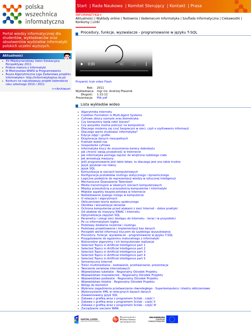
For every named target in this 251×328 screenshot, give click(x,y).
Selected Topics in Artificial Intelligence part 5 (113, 258)
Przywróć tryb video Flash (94, 81)
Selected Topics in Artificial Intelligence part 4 (113, 255)
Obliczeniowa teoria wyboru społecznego (110, 201)
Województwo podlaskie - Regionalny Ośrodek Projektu (119, 278)
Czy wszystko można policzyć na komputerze (113, 125)
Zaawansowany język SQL (99, 295)
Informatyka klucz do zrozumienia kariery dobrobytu (118, 148)
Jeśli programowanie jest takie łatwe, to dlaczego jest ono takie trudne (131, 161)
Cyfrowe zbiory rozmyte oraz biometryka (110, 118)
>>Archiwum (61, 88)
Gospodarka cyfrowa (95, 145)
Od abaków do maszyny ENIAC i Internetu (110, 211)
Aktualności (84, 18)
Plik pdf (102, 97)
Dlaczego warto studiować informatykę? (109, 132)
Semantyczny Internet (96, 261)
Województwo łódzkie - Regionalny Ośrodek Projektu (118, 281)
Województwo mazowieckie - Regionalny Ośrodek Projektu (122, 275)
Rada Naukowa (107, 5)
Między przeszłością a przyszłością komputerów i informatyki (124, 188)
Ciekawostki (231, 18)
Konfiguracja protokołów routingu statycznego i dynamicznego (125, 175)
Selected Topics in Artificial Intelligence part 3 (113, 251)
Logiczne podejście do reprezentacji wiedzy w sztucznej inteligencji (128, 178)
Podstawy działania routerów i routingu (108, 225)
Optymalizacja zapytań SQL (100, 215)
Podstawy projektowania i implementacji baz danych (118, 228)
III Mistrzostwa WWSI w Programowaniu (33, 71)
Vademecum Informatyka (160, 18)
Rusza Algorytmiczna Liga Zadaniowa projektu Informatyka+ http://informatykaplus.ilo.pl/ (38, 76)
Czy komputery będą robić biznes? (105, 122)
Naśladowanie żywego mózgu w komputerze (112, 195)
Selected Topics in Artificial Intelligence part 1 (113, 245)
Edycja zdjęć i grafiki (95, 135)
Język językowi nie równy (98, 165)
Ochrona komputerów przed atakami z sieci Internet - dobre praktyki (129, 208)
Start (82, 5)
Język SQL (88, 168)
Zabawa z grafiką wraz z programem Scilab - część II (118, 301)
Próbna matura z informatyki (26, 67)
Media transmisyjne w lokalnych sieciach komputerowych (121, 185)
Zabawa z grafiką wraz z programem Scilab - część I (117, 298)
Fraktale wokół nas (94, 142)
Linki (96, 22)
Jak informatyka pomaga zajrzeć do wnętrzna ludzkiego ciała (124, 155)
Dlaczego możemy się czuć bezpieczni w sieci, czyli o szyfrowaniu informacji (135, 128)
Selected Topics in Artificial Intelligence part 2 (113, 248)
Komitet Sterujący (146, 5)
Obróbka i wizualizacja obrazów (103, 205)
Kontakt (177, 5)
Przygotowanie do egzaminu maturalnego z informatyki (120, 238)
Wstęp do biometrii (94, 285)
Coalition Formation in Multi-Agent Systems (111, 115)
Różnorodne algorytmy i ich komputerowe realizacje (117, 241)
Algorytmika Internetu (96, 112)
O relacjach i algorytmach (99, 198)
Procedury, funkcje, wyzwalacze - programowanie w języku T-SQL (127, 235)
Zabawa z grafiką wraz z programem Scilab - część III (118, 305)
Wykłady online (108, 18)
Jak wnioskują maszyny (97, 158)
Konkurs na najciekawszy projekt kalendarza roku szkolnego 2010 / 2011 (37, 82)
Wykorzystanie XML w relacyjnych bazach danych (116, 291)
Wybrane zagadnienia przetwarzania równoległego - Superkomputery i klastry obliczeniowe (145, 288)
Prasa (196, 5)
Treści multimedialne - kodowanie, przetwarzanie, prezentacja (124, 265)
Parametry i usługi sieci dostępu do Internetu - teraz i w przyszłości (128, 218)
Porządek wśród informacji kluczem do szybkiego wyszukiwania (126, 231)
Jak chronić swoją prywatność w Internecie (111, 151)
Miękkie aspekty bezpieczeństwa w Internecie (113, 191)
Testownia (130, 18)
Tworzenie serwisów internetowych (105, 268)
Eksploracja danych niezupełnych (104, 138)
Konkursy (83, 22)
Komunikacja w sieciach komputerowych (109, 171)
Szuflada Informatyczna (201, 18)
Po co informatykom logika (100, 221)
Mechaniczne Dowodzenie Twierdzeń (106, 181)
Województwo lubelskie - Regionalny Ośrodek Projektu (119, 271)
